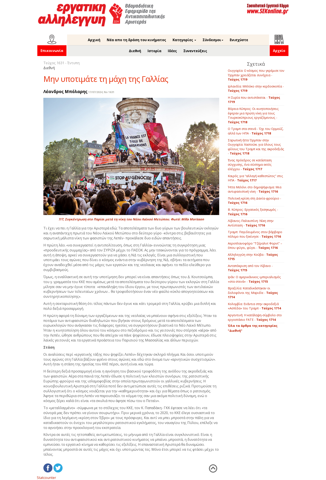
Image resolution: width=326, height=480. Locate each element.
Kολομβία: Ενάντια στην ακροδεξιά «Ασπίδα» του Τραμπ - (254, 306)
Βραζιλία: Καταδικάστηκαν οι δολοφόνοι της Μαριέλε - (253, 292)
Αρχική (94, 39)
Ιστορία (154, 50)
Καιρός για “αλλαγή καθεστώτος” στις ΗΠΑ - (255, 178)
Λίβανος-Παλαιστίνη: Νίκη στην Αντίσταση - (251, 223)
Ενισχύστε (239, 39)
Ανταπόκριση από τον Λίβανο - (250, 268)
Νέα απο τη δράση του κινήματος (136, 39)
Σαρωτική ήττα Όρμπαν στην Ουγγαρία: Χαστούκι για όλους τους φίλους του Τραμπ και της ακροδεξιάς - (256, 147)
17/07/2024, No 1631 (101, 92)
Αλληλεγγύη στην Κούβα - (253, 256)
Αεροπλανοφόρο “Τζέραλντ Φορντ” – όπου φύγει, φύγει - (255, 245)
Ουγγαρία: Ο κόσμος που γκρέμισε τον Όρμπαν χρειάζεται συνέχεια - (256, 75)
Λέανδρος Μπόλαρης (65, 91)
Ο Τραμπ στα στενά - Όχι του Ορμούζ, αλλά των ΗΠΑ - (255, 131)
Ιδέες (172, 50)
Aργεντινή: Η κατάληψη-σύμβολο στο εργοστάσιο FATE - (255, 317)
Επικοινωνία (52, 50)
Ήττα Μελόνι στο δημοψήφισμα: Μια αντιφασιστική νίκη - (254, 189)
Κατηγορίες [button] (184, 39)
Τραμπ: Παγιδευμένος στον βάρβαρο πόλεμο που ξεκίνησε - (255, 234)
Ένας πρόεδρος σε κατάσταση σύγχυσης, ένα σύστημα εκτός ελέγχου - (250, 164)
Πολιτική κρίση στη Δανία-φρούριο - (254, 200)
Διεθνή (135, 50)
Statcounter (46, 477)
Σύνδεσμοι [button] (213, 39)
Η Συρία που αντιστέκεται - (254, 99)
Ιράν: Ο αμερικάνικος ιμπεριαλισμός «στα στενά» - (254, 279)
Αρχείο (279, 50)
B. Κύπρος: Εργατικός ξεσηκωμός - (253, 211)
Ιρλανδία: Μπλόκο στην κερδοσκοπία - (256, 88)
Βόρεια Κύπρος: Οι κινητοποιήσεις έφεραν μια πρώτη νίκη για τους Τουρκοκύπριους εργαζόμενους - (253, 115)
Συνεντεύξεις (195, 50)
